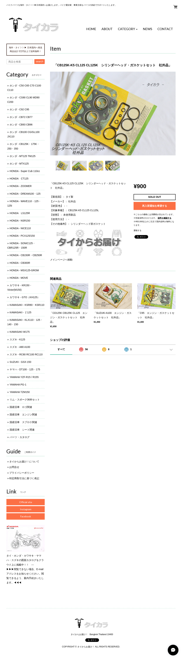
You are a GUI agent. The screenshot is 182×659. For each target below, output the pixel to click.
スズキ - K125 (17, 339)
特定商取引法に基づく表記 (24, 478)
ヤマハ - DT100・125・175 (25, 369)
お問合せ (14, 467)
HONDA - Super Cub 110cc (25, 171)
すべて (61, 349)
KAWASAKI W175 (20, 331)
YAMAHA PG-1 (18, 384)
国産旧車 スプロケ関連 (23, 422)
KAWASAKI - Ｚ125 (20, 312)
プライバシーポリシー (21, 472)
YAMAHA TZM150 (20, 392)
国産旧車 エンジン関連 (23, 414)
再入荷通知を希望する (154, 205)
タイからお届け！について (24, 461)
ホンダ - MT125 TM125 (22, 156)
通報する (137, 230)
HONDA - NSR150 (20, 220)
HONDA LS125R (20, 213)
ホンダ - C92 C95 (19, 109)
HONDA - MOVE (19, 277)
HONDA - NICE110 (20, 228)
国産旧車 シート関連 (22, 429)
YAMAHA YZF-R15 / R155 (24, 377)
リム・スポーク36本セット (25, 399)
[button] (127, 29)
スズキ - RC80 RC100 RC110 (26, 354)
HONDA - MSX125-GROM (24, 270)
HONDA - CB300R (20, 262)
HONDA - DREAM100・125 (25, 193)
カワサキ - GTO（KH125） (25, 297)
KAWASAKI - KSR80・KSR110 (27, 304)
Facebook (25, 516)
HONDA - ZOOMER (21, 186)
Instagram (25, 509)
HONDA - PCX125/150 (22, 235)
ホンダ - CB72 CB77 (21, 117)
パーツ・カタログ (20, 437)
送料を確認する (164, 218)
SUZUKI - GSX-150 (20, 362)
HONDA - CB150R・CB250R (26, 255)
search (39, 61)
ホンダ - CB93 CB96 (21, 124)
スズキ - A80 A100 (20, 347)
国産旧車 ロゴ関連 (21, 407)
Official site (25, 502)
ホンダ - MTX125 (19, 163)
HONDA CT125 (19, 178)
